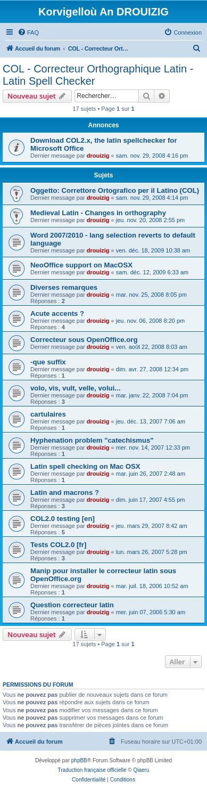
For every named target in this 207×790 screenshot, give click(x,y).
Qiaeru (141, 770)
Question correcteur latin (72, 605)
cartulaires (48, 414)
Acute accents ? (57, 313)
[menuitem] (28, 32)
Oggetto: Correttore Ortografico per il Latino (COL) (114, 190)
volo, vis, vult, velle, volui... (75, 388)
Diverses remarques (63, 287)
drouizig (98, 155)
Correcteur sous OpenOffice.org (84, 340)
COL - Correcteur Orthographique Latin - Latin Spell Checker (98, 75)
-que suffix (48, 362)
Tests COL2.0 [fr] (58, 545)
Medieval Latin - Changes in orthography (98, 213)
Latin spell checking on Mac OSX (85, 466)
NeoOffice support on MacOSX (81, 265)
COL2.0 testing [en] (62, 519)
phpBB (79, 760)
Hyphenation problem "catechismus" (92, 440)
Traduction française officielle (92, 770)
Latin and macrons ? (64, 492)
